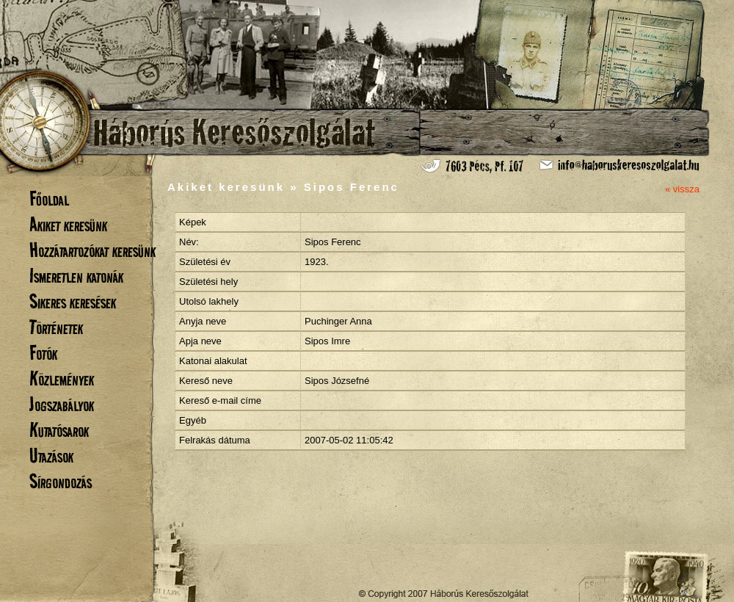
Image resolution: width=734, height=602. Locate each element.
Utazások (51, 455)
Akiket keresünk (68, 224)
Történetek (56, 327)
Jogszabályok (61, 404)
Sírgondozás (60, 481)
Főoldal (49, 198)
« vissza (682, 189)
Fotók (43, 353)
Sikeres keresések (72, 301)
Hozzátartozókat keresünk (92, 250)
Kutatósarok (59, 430)
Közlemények (61, 378)
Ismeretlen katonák (76, 276)
